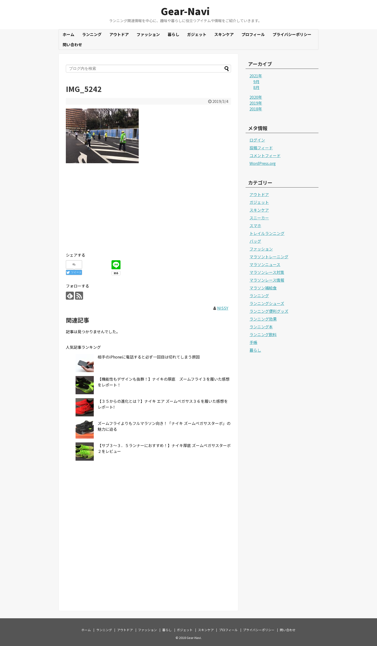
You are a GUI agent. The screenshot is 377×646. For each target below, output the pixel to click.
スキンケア (224, 34)
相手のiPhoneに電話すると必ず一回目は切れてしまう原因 (149, 357)
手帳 (253, 342)
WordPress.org (262, 163)
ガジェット (196, 34)
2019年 (255, 103)
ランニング (92, 34)
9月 (256, 81)
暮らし (173, 34)
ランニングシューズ (266, 303)
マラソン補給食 (263, 288)
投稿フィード (261, 148)
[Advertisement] (148, 214)
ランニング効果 (263, 319)
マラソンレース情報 (266, 280)
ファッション (148, 34)
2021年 (255, 76)
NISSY (222, 308)
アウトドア (119, 34)
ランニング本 (261, 327)
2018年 (255, 109)
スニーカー (259, 218)
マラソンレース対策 (266, 272)
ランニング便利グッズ (268, 311)
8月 (256, 87)
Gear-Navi (185, 11)
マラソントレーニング (268, 257)
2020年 (255, 97)
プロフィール (253, 34)
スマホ (255, 225)
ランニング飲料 (263, 334)
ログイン (257, 140)
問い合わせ (72, 44)
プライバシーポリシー (292, 34)
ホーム (68, 34)
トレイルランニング (266, 233)
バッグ (255, 241)
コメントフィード (265, 155)
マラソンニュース (264, 264)
